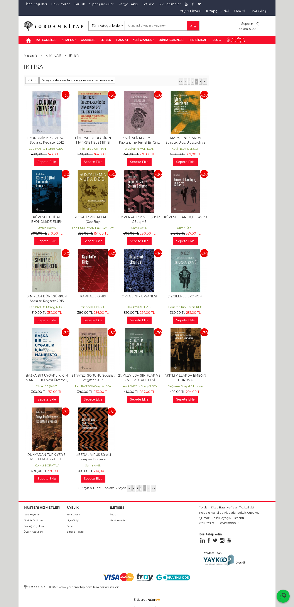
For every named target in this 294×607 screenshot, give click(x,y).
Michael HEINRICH (93, 307)
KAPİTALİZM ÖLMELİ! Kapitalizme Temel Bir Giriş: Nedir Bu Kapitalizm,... (139, 142)
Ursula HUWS (47, 228)
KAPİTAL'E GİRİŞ (93, 296)
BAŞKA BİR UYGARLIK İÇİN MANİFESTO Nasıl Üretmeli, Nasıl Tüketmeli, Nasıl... (47, 380)
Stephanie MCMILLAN (139, 148)
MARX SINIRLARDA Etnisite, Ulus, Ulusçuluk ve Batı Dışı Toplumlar (185, 142)
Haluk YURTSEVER (139, 307)
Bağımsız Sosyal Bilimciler (185, 386)
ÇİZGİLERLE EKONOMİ (185, 296)
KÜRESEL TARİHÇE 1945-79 (185, 217)
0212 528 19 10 (208, 523)
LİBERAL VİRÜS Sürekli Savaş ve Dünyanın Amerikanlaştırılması (93, 459)
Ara (193, 26)
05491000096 (229, 523)
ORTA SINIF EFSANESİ (139, 296)
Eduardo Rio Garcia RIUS (185, 307)
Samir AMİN (139, 228)
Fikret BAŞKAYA (46, 386)
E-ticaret (140, 600)
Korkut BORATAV (47, 465)
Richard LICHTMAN (93, 148)
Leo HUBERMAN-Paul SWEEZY (93, 228)
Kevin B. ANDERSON (185, 148)
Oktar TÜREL (185, 228)
